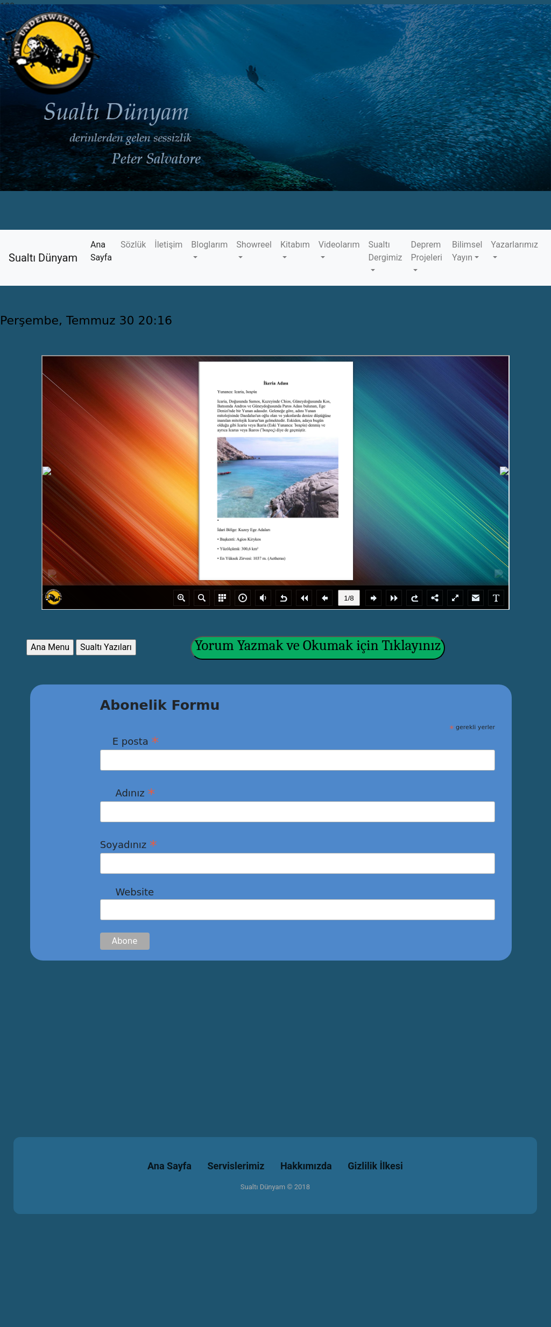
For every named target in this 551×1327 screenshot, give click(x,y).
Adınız (127, 793)
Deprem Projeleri (426, 251)
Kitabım (295, 244)
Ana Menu (50, 647)
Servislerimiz (235, 1165)
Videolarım (339, 244)
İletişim (168, 244)
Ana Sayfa (103, 251)
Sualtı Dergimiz (385, 251)
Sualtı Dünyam (43, 257)
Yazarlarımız (514, 244)
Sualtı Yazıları (106, 647)
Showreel (254, 244)
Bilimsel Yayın (467, 251)
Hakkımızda (306, 1165)
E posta (129, 741)
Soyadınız (128, 844)
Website (127, 892)
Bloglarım (209, 244)
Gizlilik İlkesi (375, 1165)
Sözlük (133, 244)
